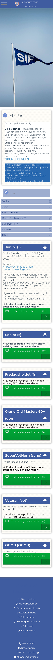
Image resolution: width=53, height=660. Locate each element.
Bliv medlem (26, 599)
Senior (5, 207)
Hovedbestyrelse (26, 603)
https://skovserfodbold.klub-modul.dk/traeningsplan (18, 268)
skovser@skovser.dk (28, 657)
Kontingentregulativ (26, 621)
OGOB (5, 235)
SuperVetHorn (10, 224)
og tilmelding (22, 158)
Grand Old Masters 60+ (15, 218)
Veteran (6, 229)
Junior (5, 201)
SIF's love (26, 626)
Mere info (10, 158)
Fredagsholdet (10, 212)
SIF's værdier (26, 617)
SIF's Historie (26, 630)
